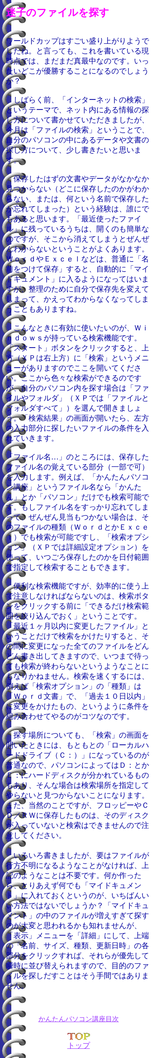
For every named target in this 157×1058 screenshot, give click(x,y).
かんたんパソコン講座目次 (79, 1018)
